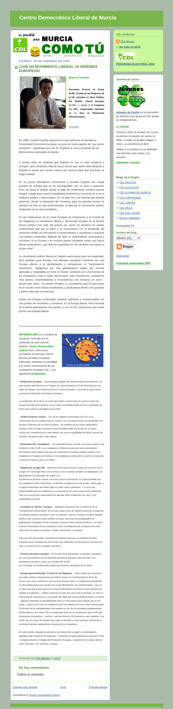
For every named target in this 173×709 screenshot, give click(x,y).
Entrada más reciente (25, 687)
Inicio (63, 687)
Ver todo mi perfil (130, 47)
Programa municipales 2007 (133, 263)
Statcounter (123, 256)
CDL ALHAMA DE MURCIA (135, 192)
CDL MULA (125, 208)
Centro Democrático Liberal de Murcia (68, 17)
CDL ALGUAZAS (129, 187)
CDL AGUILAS (127, 182)
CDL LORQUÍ (127, 202)
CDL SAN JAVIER (129, 213)
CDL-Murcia (127, 41)
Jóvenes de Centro (128, 112)
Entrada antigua (98, 687)
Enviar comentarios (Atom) (44, 695)
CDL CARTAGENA (130, 197)
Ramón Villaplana (129, 218)
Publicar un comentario (30, 674)
